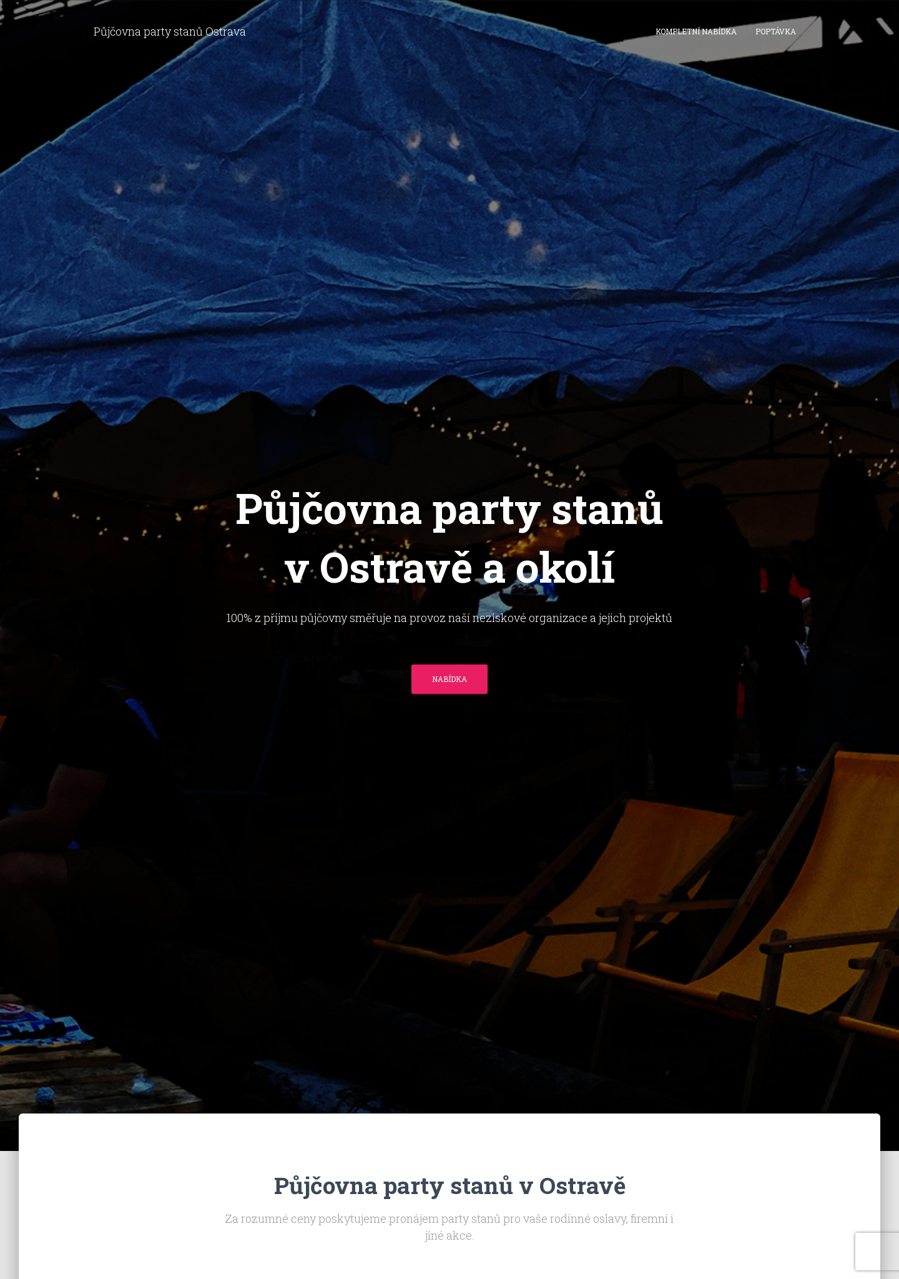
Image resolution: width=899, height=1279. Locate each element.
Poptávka (775, 31)
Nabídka (449, 679)
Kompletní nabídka (696, 31)
